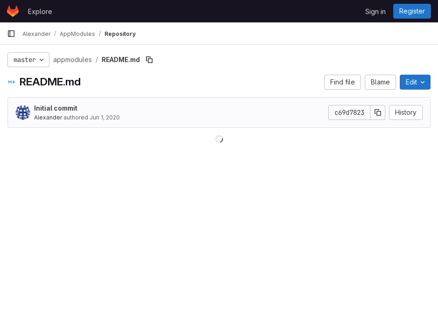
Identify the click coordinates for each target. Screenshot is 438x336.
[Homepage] (13, 11)
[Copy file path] (149, 59)
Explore (40, 11)
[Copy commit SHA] (377, 112)
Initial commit (55, 108)
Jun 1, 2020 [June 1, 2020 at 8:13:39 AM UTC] (105, 117)
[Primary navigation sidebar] (11, 33)
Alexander (48, 117)
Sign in (375, 11)
